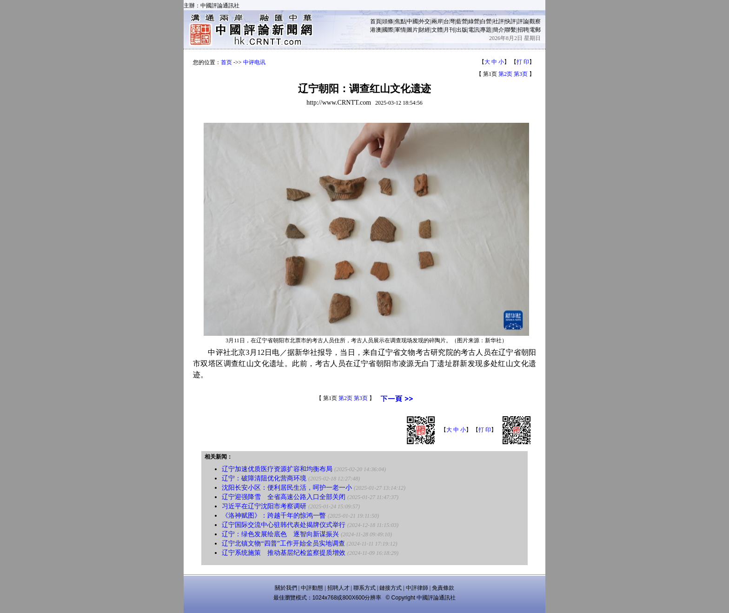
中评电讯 (254, 62)
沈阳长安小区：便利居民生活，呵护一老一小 (287, 487)
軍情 (400, 30)
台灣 (449, 21)
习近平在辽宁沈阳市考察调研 (264, 506)
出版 (461, 30)
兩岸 (437, 21)
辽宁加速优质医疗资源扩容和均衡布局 (277, 469)
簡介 (498, 30)
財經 (424, 30)
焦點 (400, 21)
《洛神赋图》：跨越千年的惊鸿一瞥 (274, 515)
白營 (485, 21)
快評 (510, 21)
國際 (387, 30)
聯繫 (510, 30)
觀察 (535, 21)
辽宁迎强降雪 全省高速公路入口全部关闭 (283, 496)
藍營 (461, 21)
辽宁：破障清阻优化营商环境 (264, 478)
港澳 (375, 30)
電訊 (473, 30)
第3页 (521, 74)
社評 (498, 21)
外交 (424, 21)
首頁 (375, 21)
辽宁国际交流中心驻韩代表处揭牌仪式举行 (283, 524)
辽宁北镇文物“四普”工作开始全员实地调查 (283, 543)
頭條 (387, 21)
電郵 (535, 30)
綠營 (473, 21)
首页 (226, 62)
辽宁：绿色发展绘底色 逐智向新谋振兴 (280, 534)
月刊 (449, 30)
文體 (437, 30)
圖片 (412, 30)
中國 (412, 21)
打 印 (523, 62)
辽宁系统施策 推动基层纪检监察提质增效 (283, 552)
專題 (485, 30)
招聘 (523, 30)
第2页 (505, 74)
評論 (523, 21)
